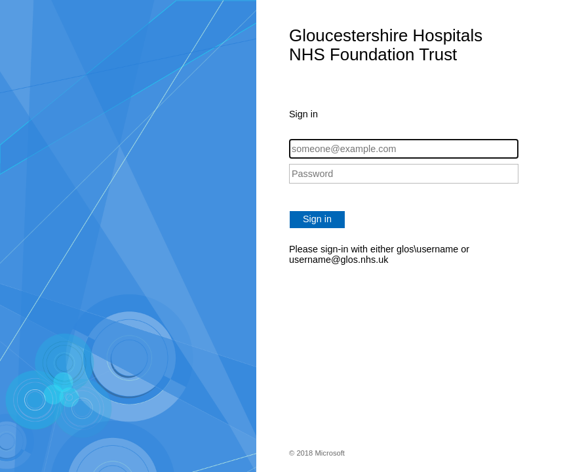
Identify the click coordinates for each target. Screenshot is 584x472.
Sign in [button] (317, 219)
